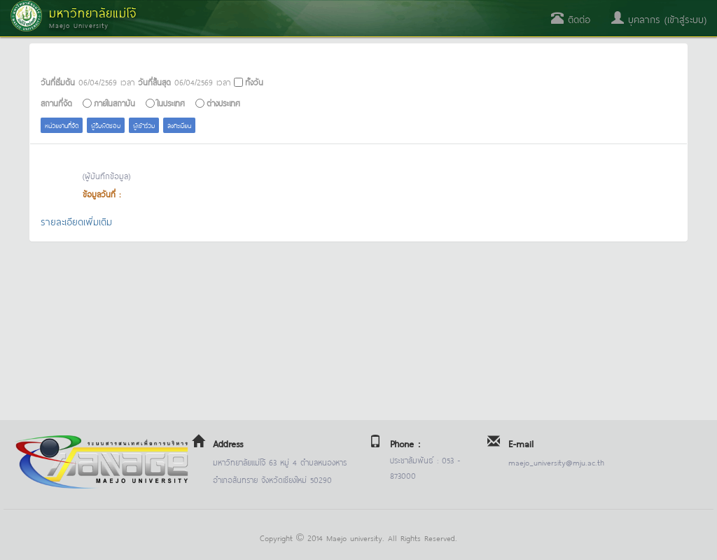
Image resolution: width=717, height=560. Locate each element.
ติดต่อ (570, 18)
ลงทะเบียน (179, 125)
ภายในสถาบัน (114, 102)
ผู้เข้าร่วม (144, 125)
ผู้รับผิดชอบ (105, 125)
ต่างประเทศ (223, 102)
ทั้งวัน (254, 81)
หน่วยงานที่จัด (61, 125)
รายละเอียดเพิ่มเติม (76, 221)
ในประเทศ (171, 102)
